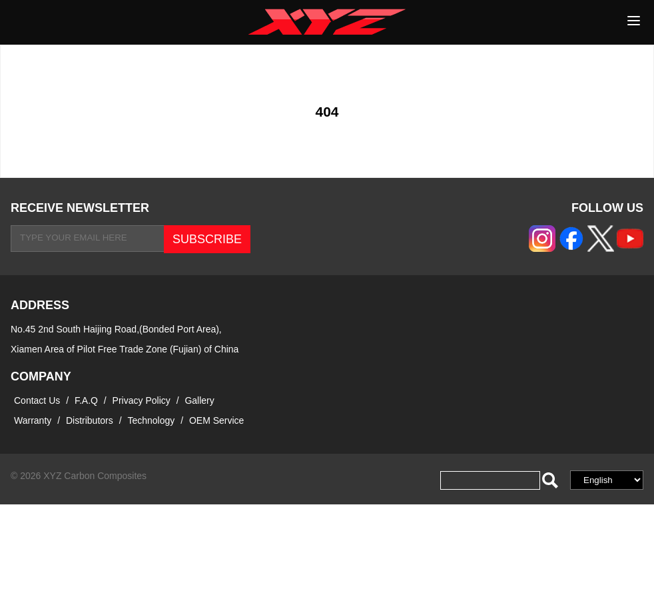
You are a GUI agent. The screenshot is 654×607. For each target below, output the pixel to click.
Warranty (32, 420)
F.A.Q (86, 400)
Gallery (199, 400)
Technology (150, 420)
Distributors (89, 420)
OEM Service (216, 420)
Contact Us (37, 400)
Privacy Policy (143, 400)
